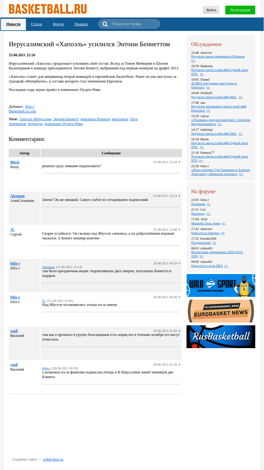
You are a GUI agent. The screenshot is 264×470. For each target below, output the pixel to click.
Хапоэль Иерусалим (35, 119)
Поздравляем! (201, 242)
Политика (198, 204)
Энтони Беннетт (66, 119)
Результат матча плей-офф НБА (214, 97)
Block (14, 162)
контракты (120, 119)
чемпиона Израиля (95, 119)
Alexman (17, 196)
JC (12, 230)
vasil (13, 331)
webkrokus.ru (53, 459)
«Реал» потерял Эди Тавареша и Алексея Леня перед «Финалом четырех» (220, 172)
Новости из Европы (205, 233)
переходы (35, 124)
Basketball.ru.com (22, 111)
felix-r (29, 106)
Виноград (198, 213)
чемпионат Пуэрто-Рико (63, 124)
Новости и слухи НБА (207, 266)
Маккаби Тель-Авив (205, 223)
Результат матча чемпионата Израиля (217, 56)
